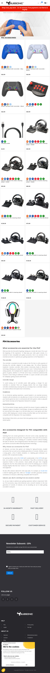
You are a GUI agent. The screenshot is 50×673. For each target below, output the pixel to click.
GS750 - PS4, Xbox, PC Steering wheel (12, 255)
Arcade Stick (30, 106)
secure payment (13, 525)
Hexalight (28, 472)
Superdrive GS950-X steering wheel (36, 292)
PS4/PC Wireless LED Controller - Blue (12, 69)
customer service (37, 525)
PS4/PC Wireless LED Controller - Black (12, 106)
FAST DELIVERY (37, 508)
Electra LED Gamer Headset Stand (11, 329)
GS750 (40, 458)
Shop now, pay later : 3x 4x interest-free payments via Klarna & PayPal (25, 9)
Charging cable (5, 143)
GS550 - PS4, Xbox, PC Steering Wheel (37, 218)
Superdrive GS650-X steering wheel (36, 255)
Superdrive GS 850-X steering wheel (11, 292)
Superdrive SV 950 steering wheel (11, 218)
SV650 (21, 458)
